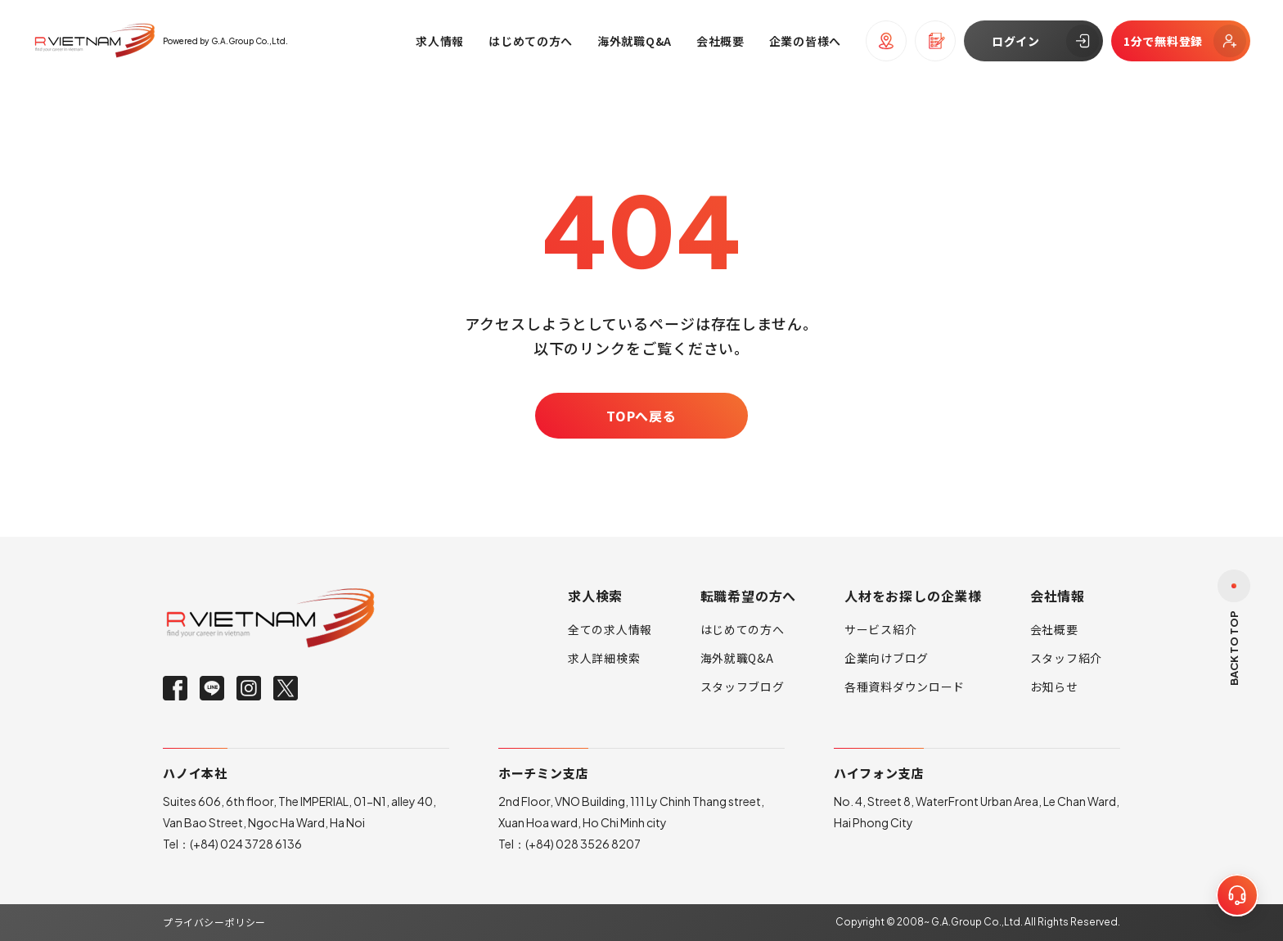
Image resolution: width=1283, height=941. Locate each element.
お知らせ (1054, 686)
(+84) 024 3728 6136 (246, 843)
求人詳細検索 (604, 658)
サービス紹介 (880, 629)
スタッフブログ (742, 686)
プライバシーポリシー (214, 922)
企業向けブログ (886, 658)
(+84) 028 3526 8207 (583, 843)
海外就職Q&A (737, 658)
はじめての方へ (742, 629)
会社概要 (1054, 629)
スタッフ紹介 (1066, 658)
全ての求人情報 (610, 629)
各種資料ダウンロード (904, 686)
